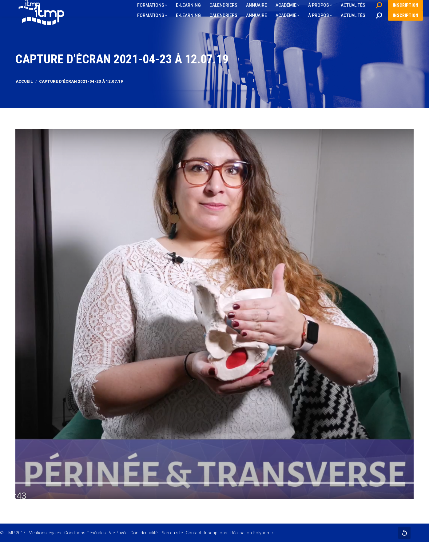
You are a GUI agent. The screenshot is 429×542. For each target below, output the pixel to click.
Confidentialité (143, 532)
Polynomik (263, 532)
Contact (193, 532)
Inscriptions (215, 532)
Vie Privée (118, 532)
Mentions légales (45, 532)
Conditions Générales (85, 532)
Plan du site (172, 532)
